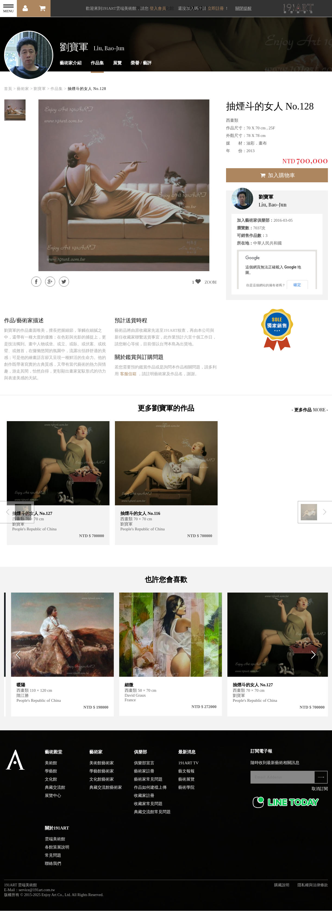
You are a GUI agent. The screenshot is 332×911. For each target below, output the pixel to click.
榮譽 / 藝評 (141, 63)
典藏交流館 (55, 791)
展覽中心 (53, 799)
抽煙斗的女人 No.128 (87, 89)
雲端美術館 (55, 843)
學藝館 (51, 775)
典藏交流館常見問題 (152, 815)
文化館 (51, 783)
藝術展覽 (186, 783)
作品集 (97, 63)
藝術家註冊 (144, 775)
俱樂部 (140, 755)
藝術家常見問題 (148, 783)
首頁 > (10, 89)
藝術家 (95, 755)
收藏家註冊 (144, 799)
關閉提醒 (243, 8)
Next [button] (315, 658)
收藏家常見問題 (148, 807)
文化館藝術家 (101, 783)
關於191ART (57, 831)
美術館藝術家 (101, 767)
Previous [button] (17, 658)
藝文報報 (186, 775)
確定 (297, 285)
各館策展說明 (57, 851)
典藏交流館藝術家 (105, 791)
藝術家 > (25, 89)
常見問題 (53, 859)
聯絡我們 (53, 867)
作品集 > (58, 89)
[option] (15, 110)
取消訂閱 (320, 792)
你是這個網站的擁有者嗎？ (265, 285)
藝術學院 (186, 791)
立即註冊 (216, 8)
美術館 (51, 767)
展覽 (117, 63)
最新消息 (187, 755)
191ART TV (188, 767)
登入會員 (158, 8)
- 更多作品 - (310, 409)
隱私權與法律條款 (312, 889)
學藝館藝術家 (101, 775)
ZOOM (211, 282)
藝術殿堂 (53, 755)
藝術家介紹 (71, 63)
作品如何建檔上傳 (150, 791)
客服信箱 (128, 374)
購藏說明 (281, 889)
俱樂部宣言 (144, 767)
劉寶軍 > (41, 89)
